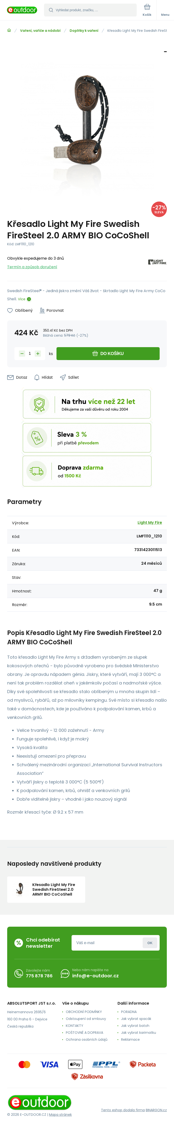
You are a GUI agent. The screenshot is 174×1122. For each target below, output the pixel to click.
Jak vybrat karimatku (138, 1032)
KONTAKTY (74, 1025)
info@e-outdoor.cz (95, 975)
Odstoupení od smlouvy (86, 1018)
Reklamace (130, 1039)
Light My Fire (150, 522)
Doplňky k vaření (84, 30)
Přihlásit (150, 942)
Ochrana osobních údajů (86, 1039)
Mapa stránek (60, 1114)
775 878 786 (39, 976)
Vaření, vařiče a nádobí (40, 30)
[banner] (22, 10)
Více (21, 299)
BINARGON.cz (156, 1110)
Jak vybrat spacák (136, 1018)
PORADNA (129, 1011)
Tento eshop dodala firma (123, 1110)
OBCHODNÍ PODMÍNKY (84, 1011)
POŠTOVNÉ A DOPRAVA (84, 1032)
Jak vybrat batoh (135, 1025)
